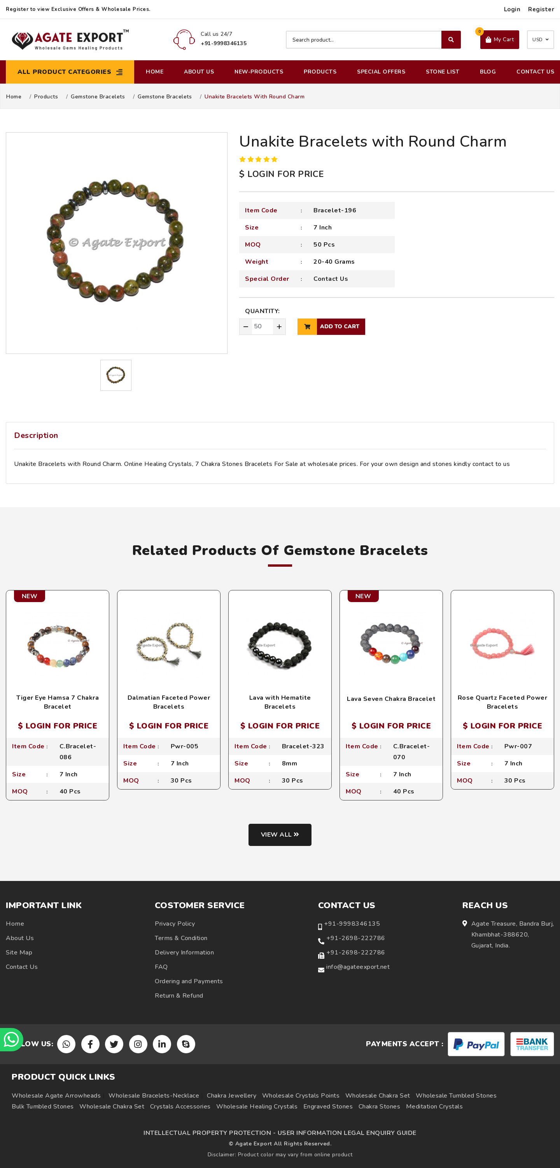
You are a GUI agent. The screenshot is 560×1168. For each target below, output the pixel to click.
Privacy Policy (175, 923)
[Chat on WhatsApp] (11, 1039)
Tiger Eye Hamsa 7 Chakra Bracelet (57, 702)
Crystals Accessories (180, 1106)
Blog (488, 71)
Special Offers (381, 71)
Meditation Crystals (434, 1106)
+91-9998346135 (352, 923)
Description (36, 435)
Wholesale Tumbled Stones (456, 1095)
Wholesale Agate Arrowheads (56, 1095)
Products (320, 71)
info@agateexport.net (358, 967)
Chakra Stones (380, 1106)
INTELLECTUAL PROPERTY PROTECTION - (210, 1133)
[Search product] (373, 40)
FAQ (161, 967)
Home (154, 71)
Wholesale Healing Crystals (257, 1106)
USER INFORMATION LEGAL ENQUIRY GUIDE (347, 1133)
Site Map (19, 952)
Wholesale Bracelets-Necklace (153, 1095)
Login (512, 9)
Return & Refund (179, 995)
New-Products (258, 71)
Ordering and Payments (189, 981)
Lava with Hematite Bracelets (280, 702)
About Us (199, 71)
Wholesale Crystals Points (301, 1095)
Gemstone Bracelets (98, 97)
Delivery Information (184, 952)
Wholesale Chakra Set (377, 1095)
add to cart (328, 327)
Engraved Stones (328, 1106)
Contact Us (535, 71)
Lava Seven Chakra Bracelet (391, 699)
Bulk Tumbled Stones (43, 1106)
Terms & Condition (181, 938)
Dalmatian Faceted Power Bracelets (169, 702)
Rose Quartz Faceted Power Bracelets (503, 702)
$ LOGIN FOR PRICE (281, 174)
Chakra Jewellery (231, 1095)
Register (541, 9)
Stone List (442, 71)
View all (280, 834)
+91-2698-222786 (355, 938)
